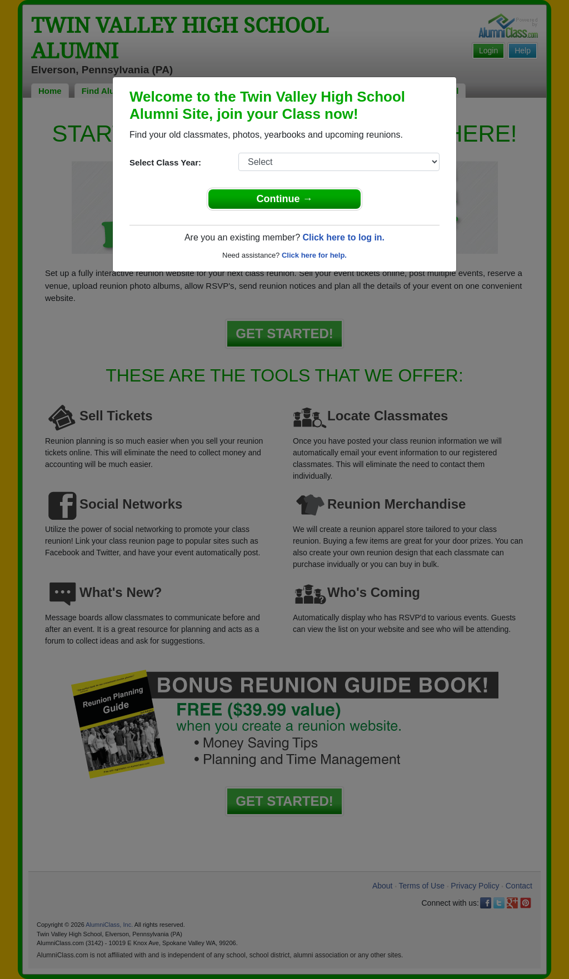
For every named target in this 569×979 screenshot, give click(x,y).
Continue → (285, 198)
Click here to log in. (343, 237)
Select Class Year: (165, 162)
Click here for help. (314, 255)
